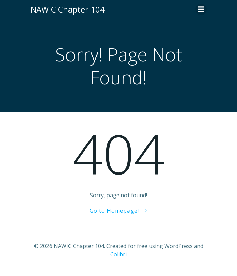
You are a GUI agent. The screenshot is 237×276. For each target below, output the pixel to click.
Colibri (118, 254)
